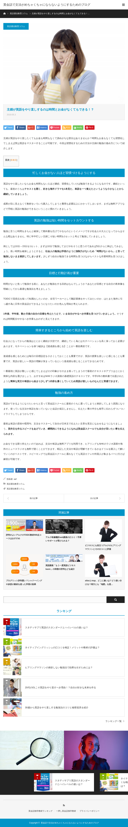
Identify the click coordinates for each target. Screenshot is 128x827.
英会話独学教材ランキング (40, 811)
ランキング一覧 (113, 721)
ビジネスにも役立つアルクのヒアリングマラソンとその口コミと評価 (103, 547)
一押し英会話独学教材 (66, 811)
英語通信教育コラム (16, 26)
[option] (32, 750)
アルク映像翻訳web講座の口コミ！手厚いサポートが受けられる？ (63, 539)
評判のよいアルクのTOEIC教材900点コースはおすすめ (23, 537)
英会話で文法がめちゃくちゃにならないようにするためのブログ (46, 4)
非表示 (14, 160)
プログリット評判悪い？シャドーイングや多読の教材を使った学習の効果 (24, 582)
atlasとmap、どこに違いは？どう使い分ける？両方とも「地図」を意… (103, 582)
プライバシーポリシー (90, 811)
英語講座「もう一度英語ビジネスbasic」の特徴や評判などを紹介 (61, 567)
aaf (15, 479)
